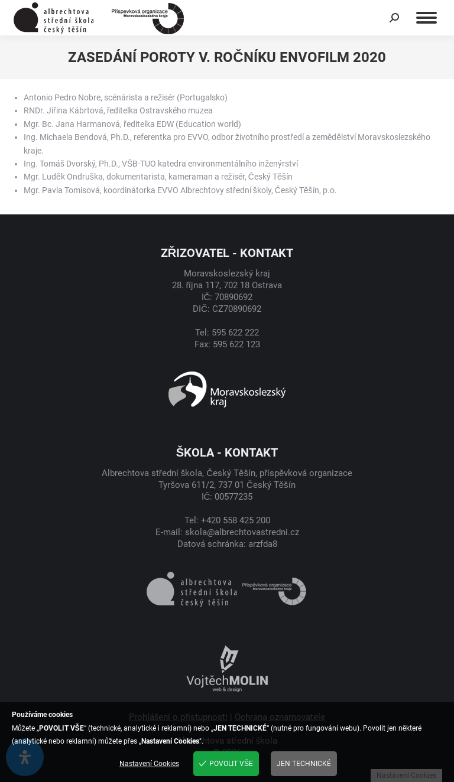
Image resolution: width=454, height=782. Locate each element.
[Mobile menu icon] (426, 18)
